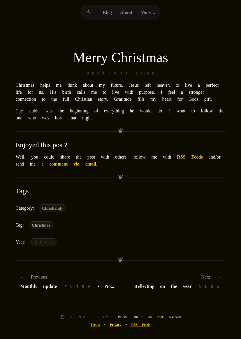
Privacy (115, 325)
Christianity (52, 208)
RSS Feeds (190, 157)
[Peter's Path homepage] (88, 12)
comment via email (72, 164)
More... (147, 12)
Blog (107, 12)
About (126, 12)
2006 (44, 242)
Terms (95, 325)
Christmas (41, 225)
